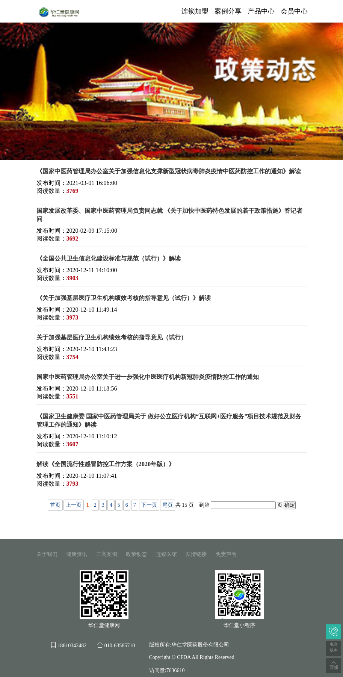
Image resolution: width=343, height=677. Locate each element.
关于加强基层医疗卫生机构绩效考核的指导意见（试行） (111, 337)
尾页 (167, 505)
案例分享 (228, 11)
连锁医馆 (166, 554)
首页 (55, 505)
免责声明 (226, 554)
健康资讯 (76, 554)
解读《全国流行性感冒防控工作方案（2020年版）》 (105, 464)
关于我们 (46, 554)
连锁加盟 (195, 11)
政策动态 (136, 554)
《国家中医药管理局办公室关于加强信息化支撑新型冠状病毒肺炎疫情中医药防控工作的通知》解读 (168, 171)
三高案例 (106, 554)
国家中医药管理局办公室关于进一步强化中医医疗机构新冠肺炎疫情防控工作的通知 (147, 376)
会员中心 (294, 11)
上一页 (74, 505)
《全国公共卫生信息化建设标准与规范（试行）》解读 (108, 258)
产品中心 (261, 11)
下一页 (149, 505)
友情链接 (196, 554)
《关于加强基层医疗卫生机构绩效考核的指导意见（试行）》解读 (123, 297)
